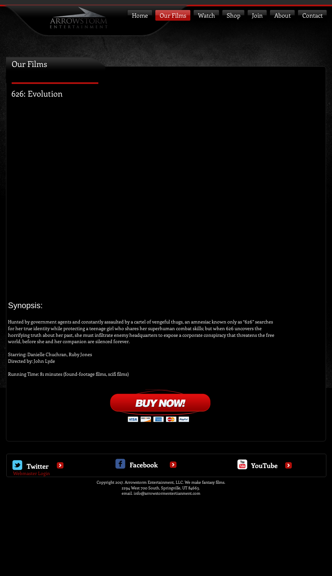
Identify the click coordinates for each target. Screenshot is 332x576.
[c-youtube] (242, 464)
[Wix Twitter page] (17, 465)
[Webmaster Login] (31, 473)
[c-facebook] (120, 464)
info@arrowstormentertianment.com (167, 493)
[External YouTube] (166, 197)
